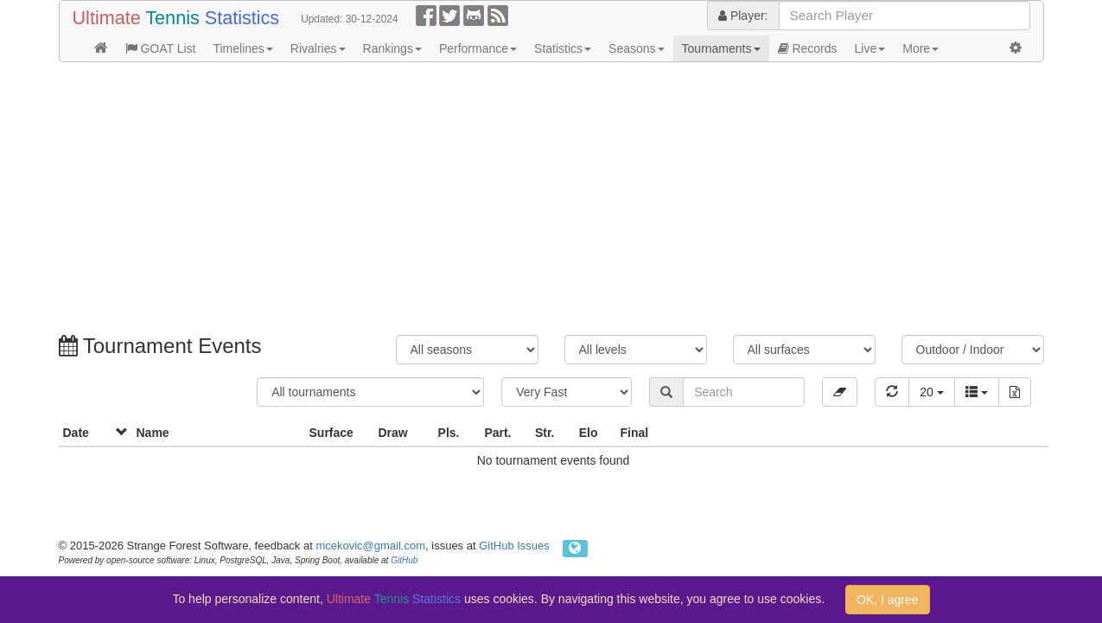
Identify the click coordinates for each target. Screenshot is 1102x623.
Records (808, 48)
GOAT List (160, 48)
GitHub (404, 560)
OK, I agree (888, 600)
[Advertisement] (551, 201)
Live (870, 48)
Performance (478, 48)
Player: (743, 15)
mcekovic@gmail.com (370, 545)
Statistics (562, 48)
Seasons (636, 48)
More (920, 48)
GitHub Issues (514, 545)
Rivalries (318, 48)
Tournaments (721, 48)
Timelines (242, 48)
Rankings (392, 48)
